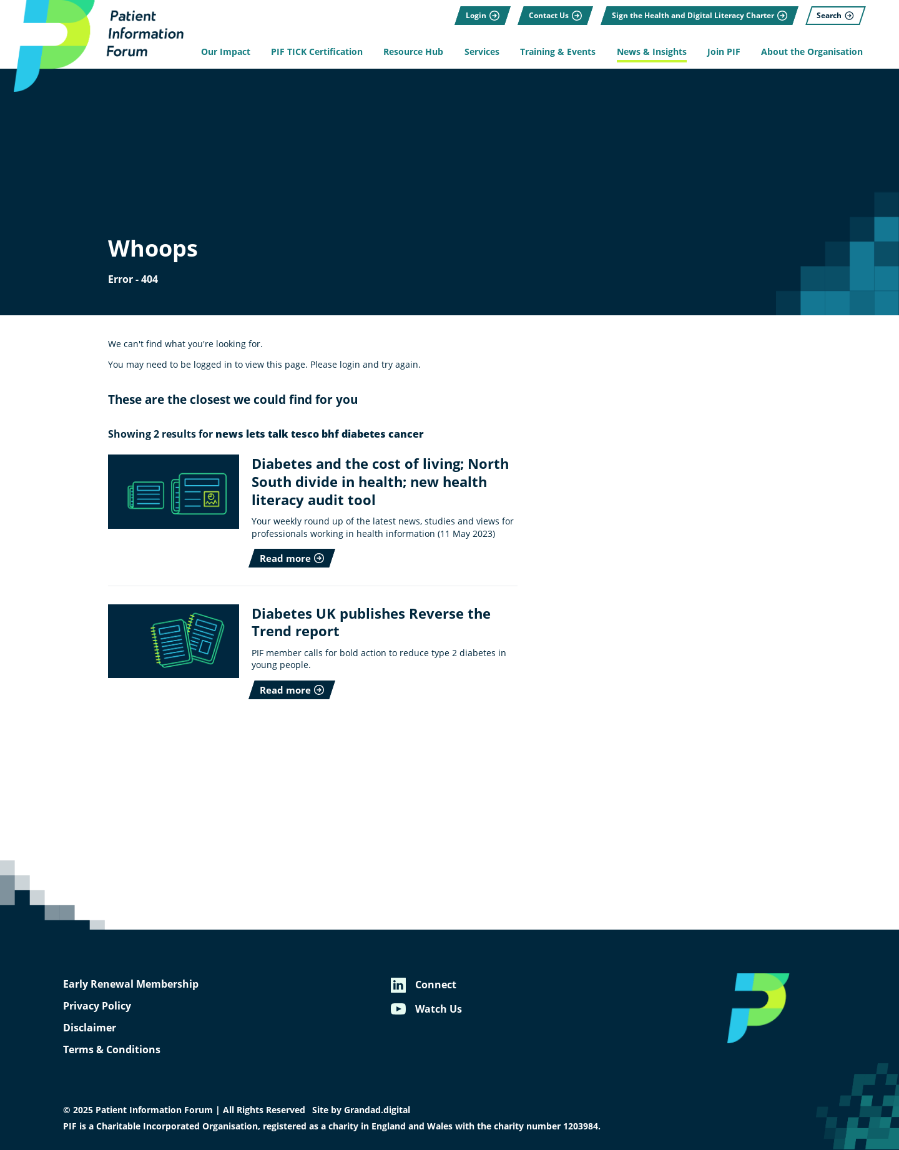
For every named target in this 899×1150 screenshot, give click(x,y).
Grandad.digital (377, 1110)
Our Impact (225, 51)
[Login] (482, 15)
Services (481, 51)
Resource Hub (413, 51)
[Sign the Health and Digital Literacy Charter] (699, 15)
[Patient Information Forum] (93, 46)
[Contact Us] (555, 15)
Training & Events (558, 51)
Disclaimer (89, 1028)
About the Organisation (812, 51)
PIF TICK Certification (317, 51)
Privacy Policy (97, 1006)
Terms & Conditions (111, 1049)
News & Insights (652, 51)
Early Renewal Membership (131, 984)
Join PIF (723, 51)
